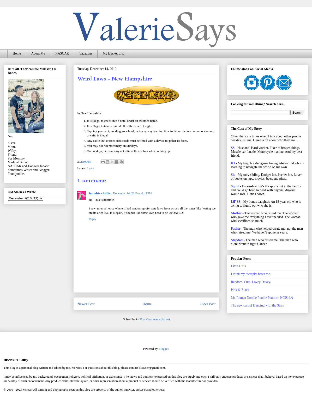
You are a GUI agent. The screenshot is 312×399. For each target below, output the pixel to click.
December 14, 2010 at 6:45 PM (132, 193)
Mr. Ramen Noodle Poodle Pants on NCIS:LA (262, 298)
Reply (92, 219)
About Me (38, 53)
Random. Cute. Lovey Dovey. (251, 282)
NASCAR (62, 53)
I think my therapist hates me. (251, 274)
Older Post (208, 304)
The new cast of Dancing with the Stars (257, 305)
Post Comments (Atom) (155, 319)
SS (233, 148)
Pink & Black (240, 290)
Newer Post (86, 304)
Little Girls (238, 266)
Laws (90, 168)
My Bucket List (113, 53)
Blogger (163, 348)
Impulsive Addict (100, 193)
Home (17, 53)
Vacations (85, 53)
